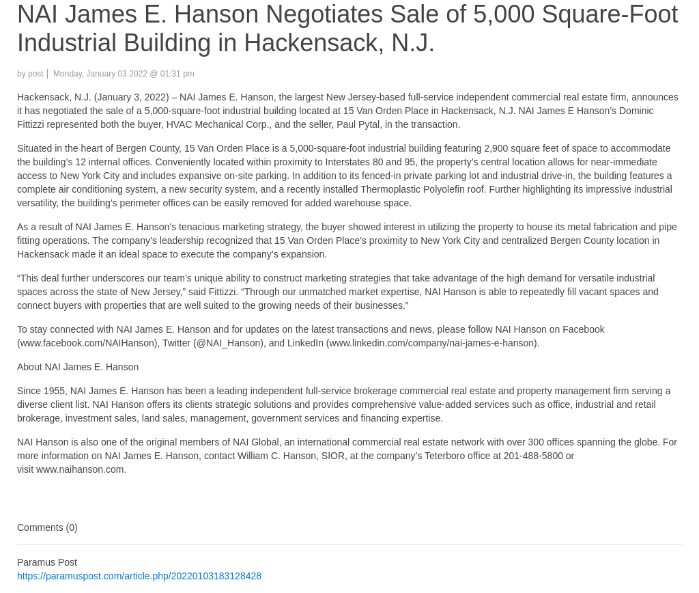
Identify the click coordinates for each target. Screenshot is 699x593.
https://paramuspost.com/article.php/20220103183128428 (139, 575)
